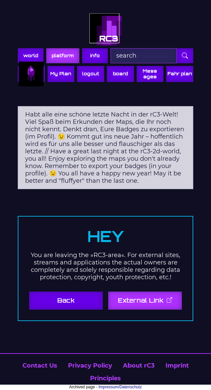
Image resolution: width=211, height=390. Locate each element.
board (120, 74)
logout (90, 74)
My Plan (60, 74)
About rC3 (139, 365)
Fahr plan (179, 74)
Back (66, 300)
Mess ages (150, 74)
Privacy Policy (90, 365)
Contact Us (39, 365)
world (30, 56)
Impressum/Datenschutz (120, 387)
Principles (105, 378)
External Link (141, 300)
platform (63, 56)
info (95, 56)
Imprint (177, 365)
